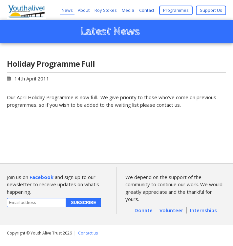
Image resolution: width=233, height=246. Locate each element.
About (84, 10)
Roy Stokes (106, 10)
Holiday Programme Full (51, 63)
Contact (146, 10)
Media (128, 10)
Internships (203, 210)
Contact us (88, 233)
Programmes (176, 10)
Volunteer (171, 210)
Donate (144, 210)
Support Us (211, 10)
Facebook (41, 177)
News (67, 10)
